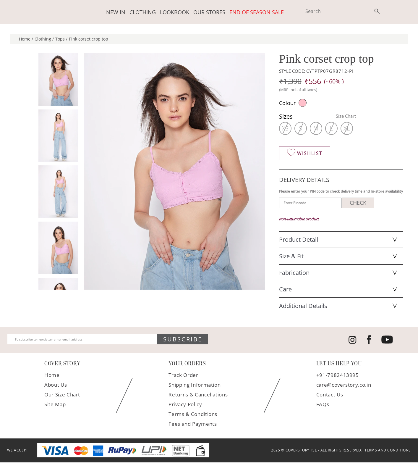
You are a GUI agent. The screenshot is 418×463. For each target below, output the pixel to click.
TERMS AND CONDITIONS (386, 451)
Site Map (55, 404)
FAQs (322, 404)
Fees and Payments (193, 424)
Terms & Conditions (193, 414)
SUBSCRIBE (182, 340)
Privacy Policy (185, 404)
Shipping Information (195, 385)
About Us (55, 385)
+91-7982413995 (337, 375)
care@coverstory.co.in (343, 385)
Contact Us (329, 395)
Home (52, 375)
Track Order (183, 375)
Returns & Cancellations (198, 395)
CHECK (358, 203)
